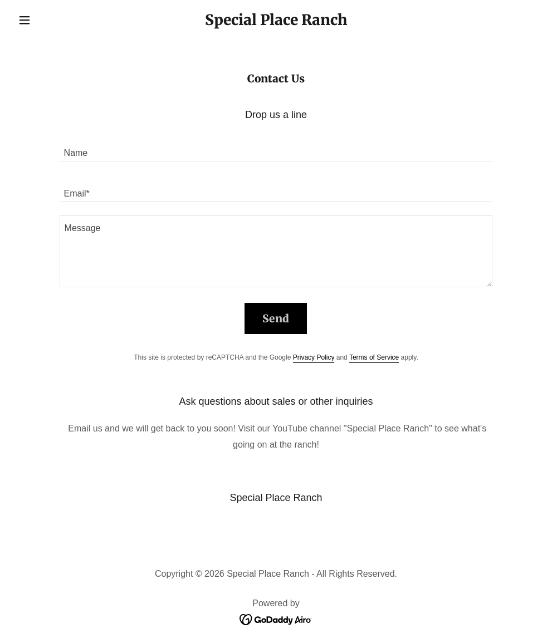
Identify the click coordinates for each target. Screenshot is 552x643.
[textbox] (276, 147)
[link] (276, 22)
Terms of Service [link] (374, 357)
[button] (52, 20)
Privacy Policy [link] (314, 357)
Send (275, 318)
